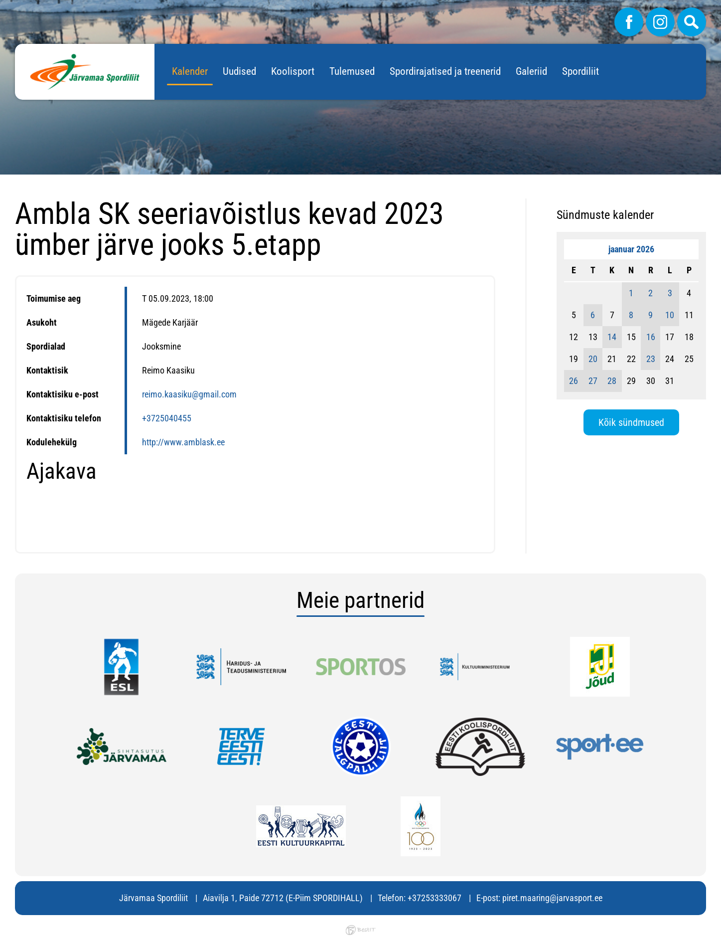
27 (592, 381)
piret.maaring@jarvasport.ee (552, 898)
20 (592, 359)
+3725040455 (166, 418)
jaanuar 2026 (631, 249)
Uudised (239, 71)
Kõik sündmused (631, 422)
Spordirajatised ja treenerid (445, 71)
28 (611, 381)
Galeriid (531, 71)
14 (611, 337)
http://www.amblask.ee (183, 442)
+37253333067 (434, 898)
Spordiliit (580, 71)
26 (573, 381)
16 (650, 337)
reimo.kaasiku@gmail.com (189, 394)
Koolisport (292, 71)
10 (669, 315)
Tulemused (352, 71)
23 (650, 359)
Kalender (190, 71)
